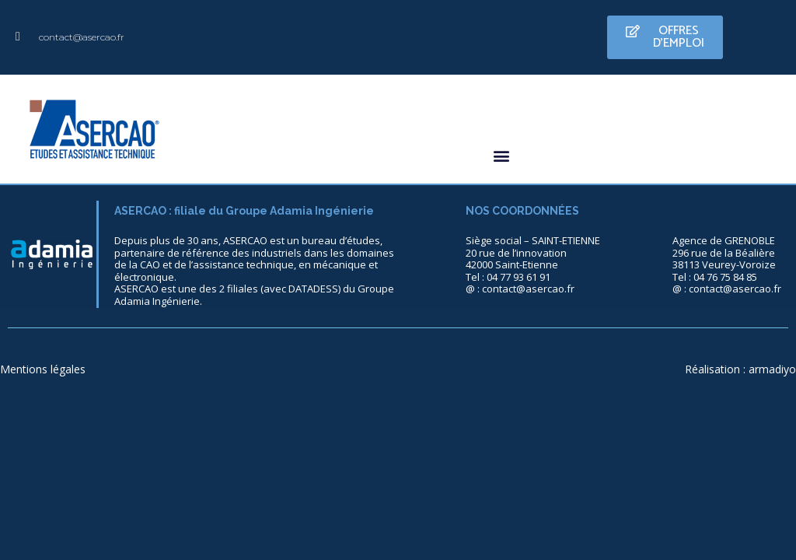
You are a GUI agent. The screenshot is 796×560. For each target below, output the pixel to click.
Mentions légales (43, 369)
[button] (665, 37)
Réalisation (712, 369)
